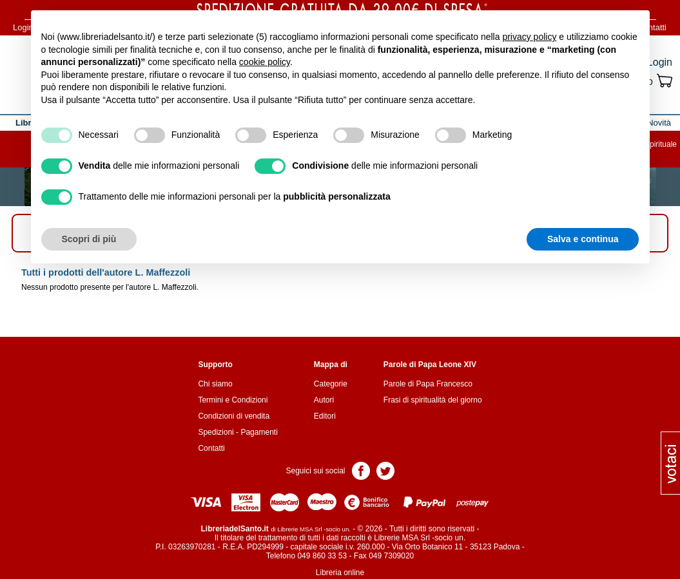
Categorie (330, 383)
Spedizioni (215, 432)
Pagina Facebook (361, 470)
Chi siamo (215, 383)
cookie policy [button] (264, 62)
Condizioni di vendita (233, 416)
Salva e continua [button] (582, 239)
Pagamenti (258, 432)
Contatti (211, 448)
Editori (325, 416)
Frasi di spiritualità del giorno (433, 399)
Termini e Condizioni (232, 399)
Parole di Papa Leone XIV (430, 364)
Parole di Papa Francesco (428, 383)
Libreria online (340, 572)
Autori (324, 399)
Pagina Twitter (385, 470)
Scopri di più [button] (89, 239)
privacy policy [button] (529, 37)
